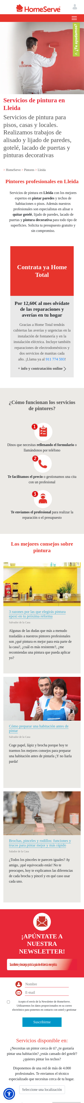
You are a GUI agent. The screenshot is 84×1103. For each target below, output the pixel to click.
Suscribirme (42, 1022)
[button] (9, 1093)
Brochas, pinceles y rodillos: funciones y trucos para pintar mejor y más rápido (40, 843)
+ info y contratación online (42, 368)
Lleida (42, 170)
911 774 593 (55, 359)
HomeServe (14, 170)
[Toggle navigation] (74, 18)
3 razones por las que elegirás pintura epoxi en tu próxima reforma (37, 614)
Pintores (29, 170)
